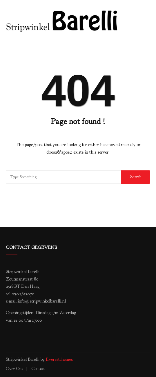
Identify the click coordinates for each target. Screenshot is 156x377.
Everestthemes (59, 359)
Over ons (14, 369)
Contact (38, 369)
